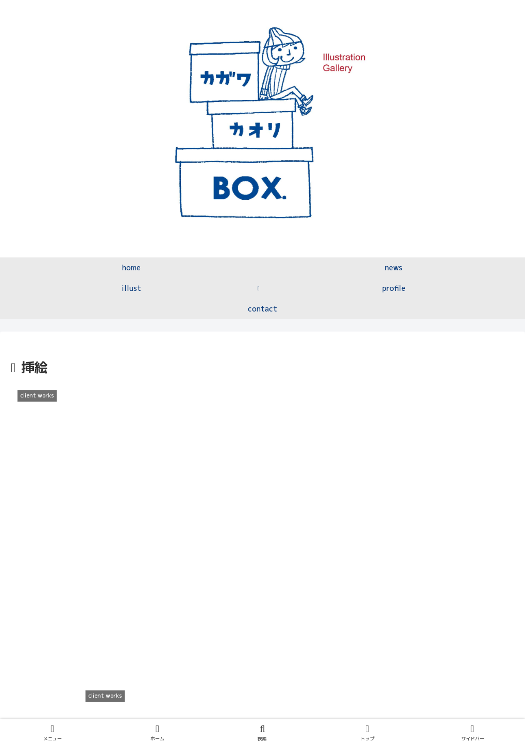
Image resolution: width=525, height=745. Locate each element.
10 (304, 645)
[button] (453, 559)
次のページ (262, 605)
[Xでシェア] (71, 559)
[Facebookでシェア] (199, 559)
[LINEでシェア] (326, 559)
